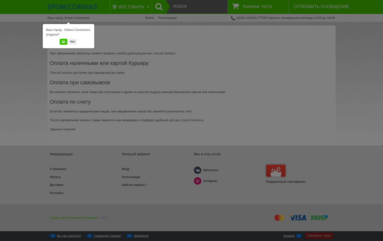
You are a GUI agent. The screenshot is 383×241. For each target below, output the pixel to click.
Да (63, 41)
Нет (72, 41)
